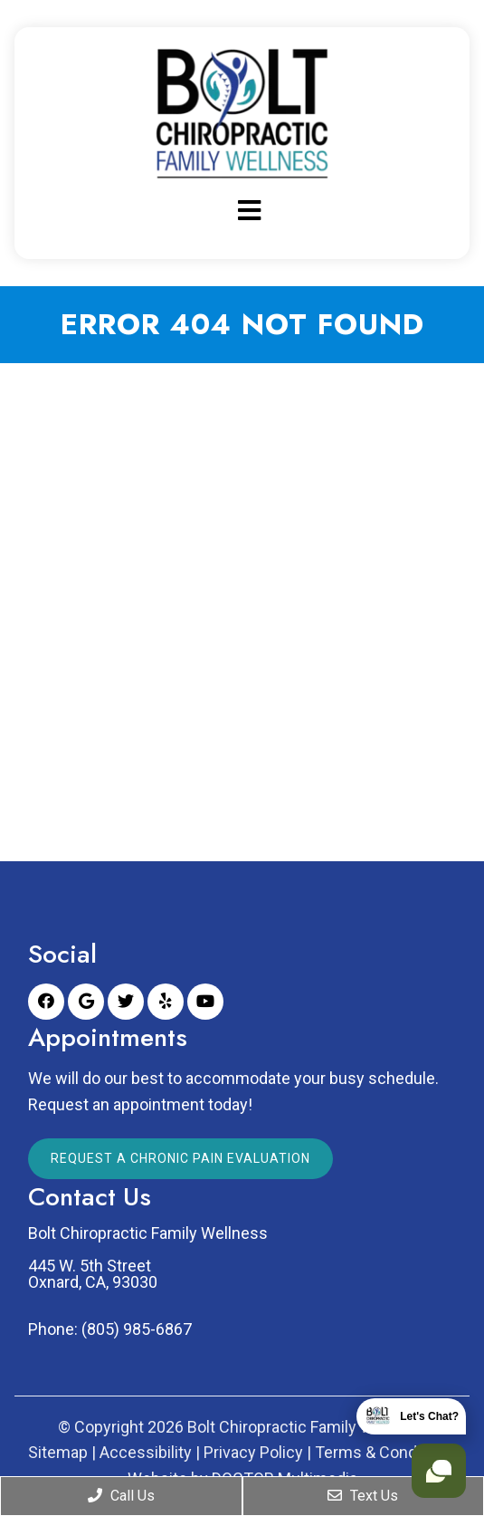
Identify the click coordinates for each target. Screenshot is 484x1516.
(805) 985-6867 (136, 1329)
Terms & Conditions (386, 1452)
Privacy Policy (253, 1452)
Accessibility (146, 1452)
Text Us (362, 1495)
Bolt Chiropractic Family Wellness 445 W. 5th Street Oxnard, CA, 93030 (148, 1258)
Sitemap (58, 1452)
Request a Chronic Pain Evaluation (180, 1158)
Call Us (121, 1495)
